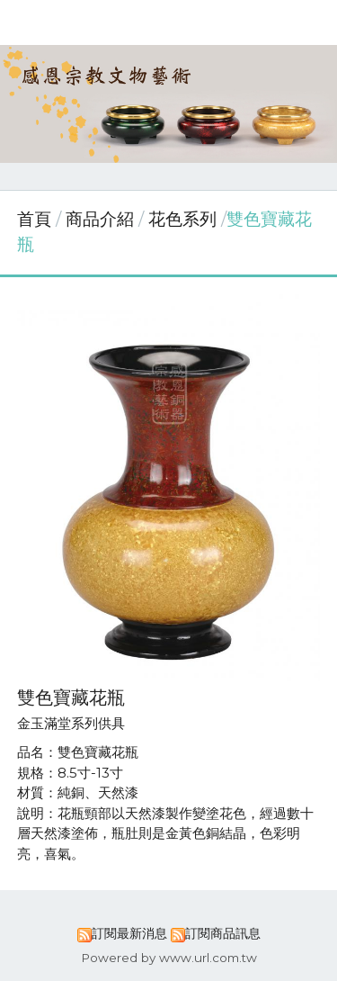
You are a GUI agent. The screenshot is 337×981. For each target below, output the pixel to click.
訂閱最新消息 (129, 933)
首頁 (34, 219)
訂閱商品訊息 (223, 933)
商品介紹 (102, 219)
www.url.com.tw (208, 957)
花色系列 (182, 219)
